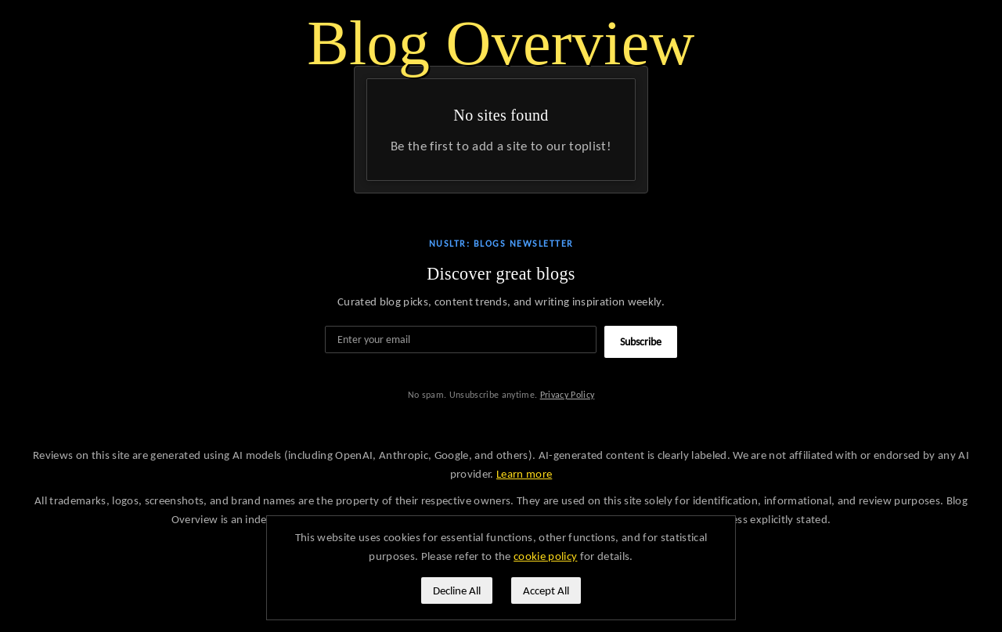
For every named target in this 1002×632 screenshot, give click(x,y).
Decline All (457, 590)
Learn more (524, 474)
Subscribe (640, 342)
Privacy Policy (567, 394)
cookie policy (545, 556)
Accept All (546, 590)
